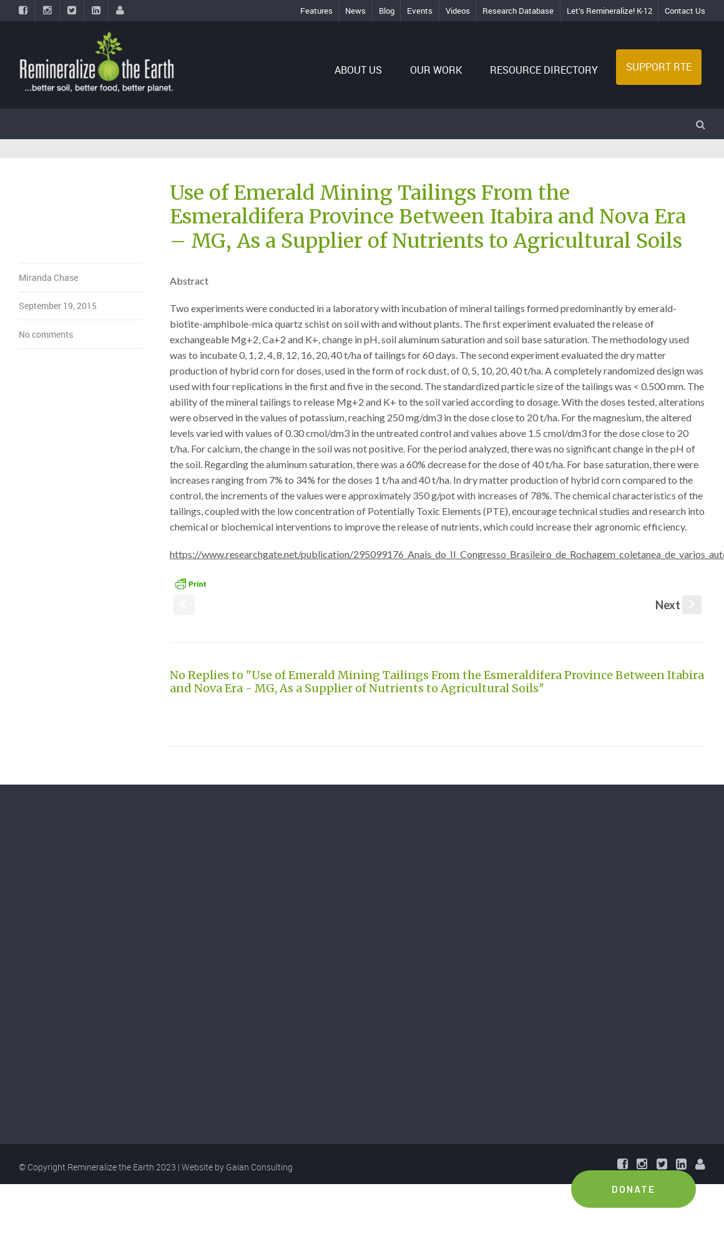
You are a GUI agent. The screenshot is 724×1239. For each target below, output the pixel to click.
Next (678, 605)
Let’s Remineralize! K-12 (609, 10)
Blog (386, 10)
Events (420, 10)
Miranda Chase (48, 277)
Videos (458, 10)
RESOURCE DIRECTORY (544, 70)
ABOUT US (358, 70)
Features (316, 10)
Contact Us (685, 10)
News (355, 10)
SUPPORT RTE (659, 67)
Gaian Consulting (259, 1167)
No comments (46, 334)
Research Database (518, 10)
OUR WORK (436, 70)
